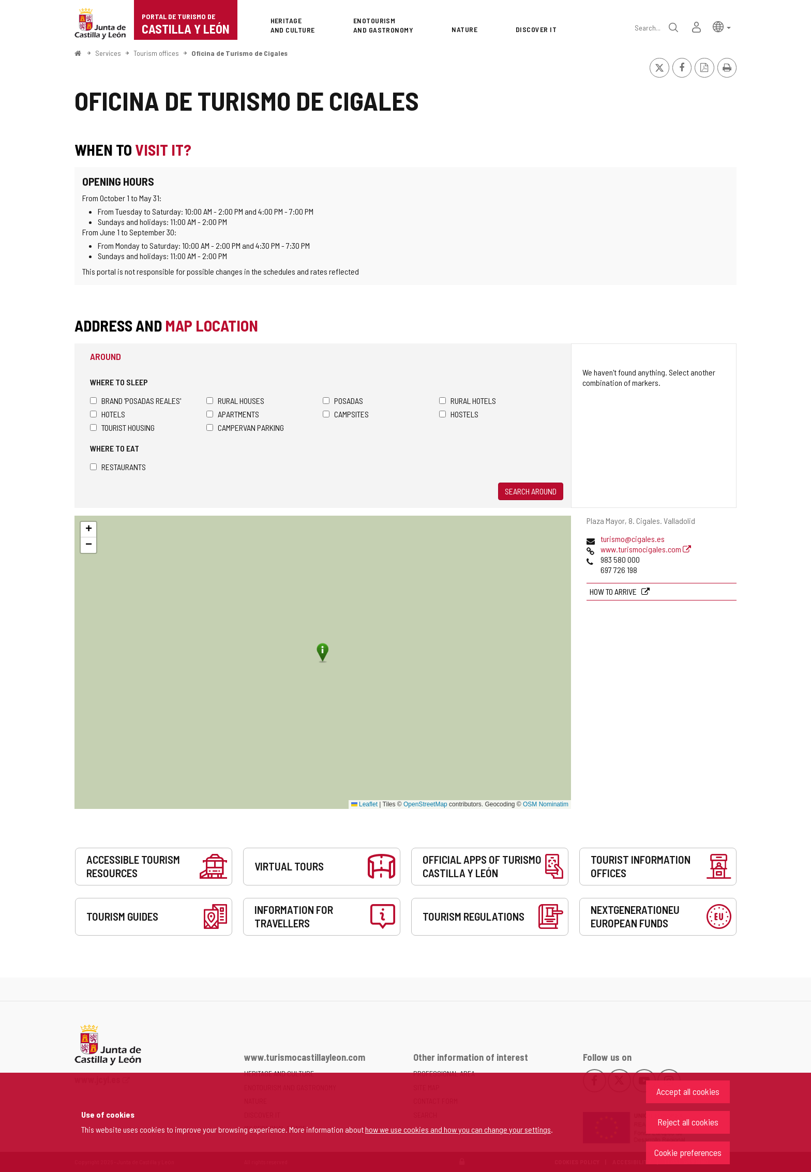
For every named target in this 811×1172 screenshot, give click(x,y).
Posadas (343, 400)
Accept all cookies (687, 1091)
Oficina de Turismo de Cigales (239, 53)
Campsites (346, 414)
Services (108, 53)
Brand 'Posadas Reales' (135, 400)
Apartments (232, 414)
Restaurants (118, 467)
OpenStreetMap (425, 804)
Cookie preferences (688, 1152)
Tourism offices (156, 53)
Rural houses (235, 400)
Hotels (107, 414)
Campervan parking (245, 427)
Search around (531, 491)
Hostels (458, 414)
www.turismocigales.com (645, 549)
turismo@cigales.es (632, 539)
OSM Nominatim (545, 804)
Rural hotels (467, 400)
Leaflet (364, 804)
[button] (722, 26)
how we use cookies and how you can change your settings (458, 1129)
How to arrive (614, 591)
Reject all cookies (687, 1122)
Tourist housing (122, 427)
